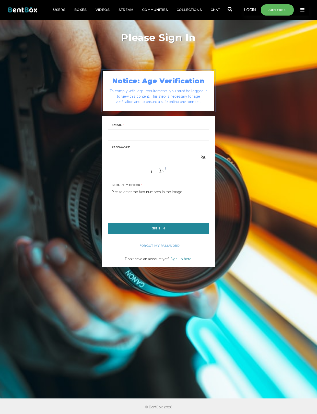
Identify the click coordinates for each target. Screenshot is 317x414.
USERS (59, 10)
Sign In (158, 228)
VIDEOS (102, 10)
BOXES (80, 10)
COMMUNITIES (155, 10)
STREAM (126, 10)
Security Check (127, 185)
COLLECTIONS (189, 10)
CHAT (215, 10)
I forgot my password (158, 246)
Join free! (277, 10)
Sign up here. (181, 259)
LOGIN (250, 10)
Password (121, 147)
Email (118, 125)
